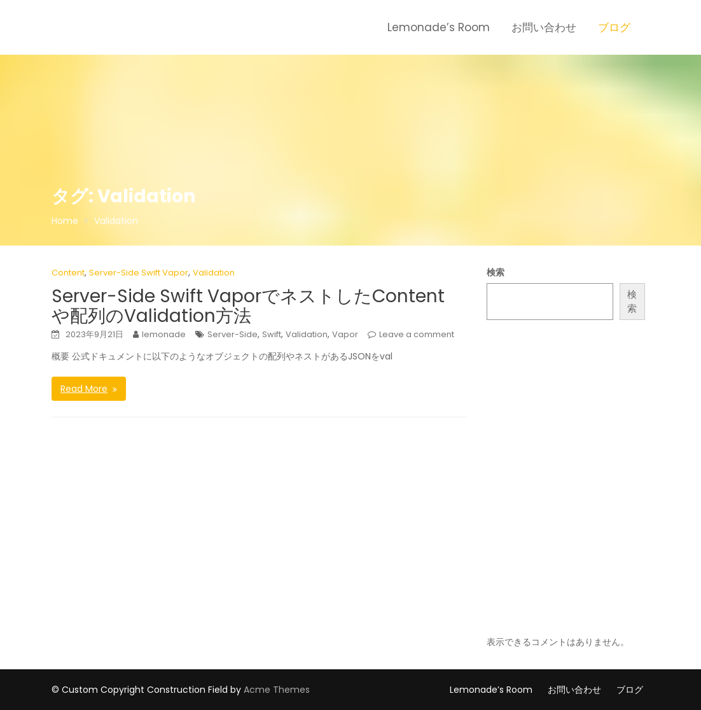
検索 (495, 272)
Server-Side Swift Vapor (138, 273)
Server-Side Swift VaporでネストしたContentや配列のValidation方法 (248, 306)
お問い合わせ (543, 27)
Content (68, 273)
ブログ (614, 27)
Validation (214, 273)
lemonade (164, 334)
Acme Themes (277, 689)
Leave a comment (416, 334)
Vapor (345, 334)
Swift (271, 334)
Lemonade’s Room (438, 27)
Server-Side (232, 334)
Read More (84, 388)
